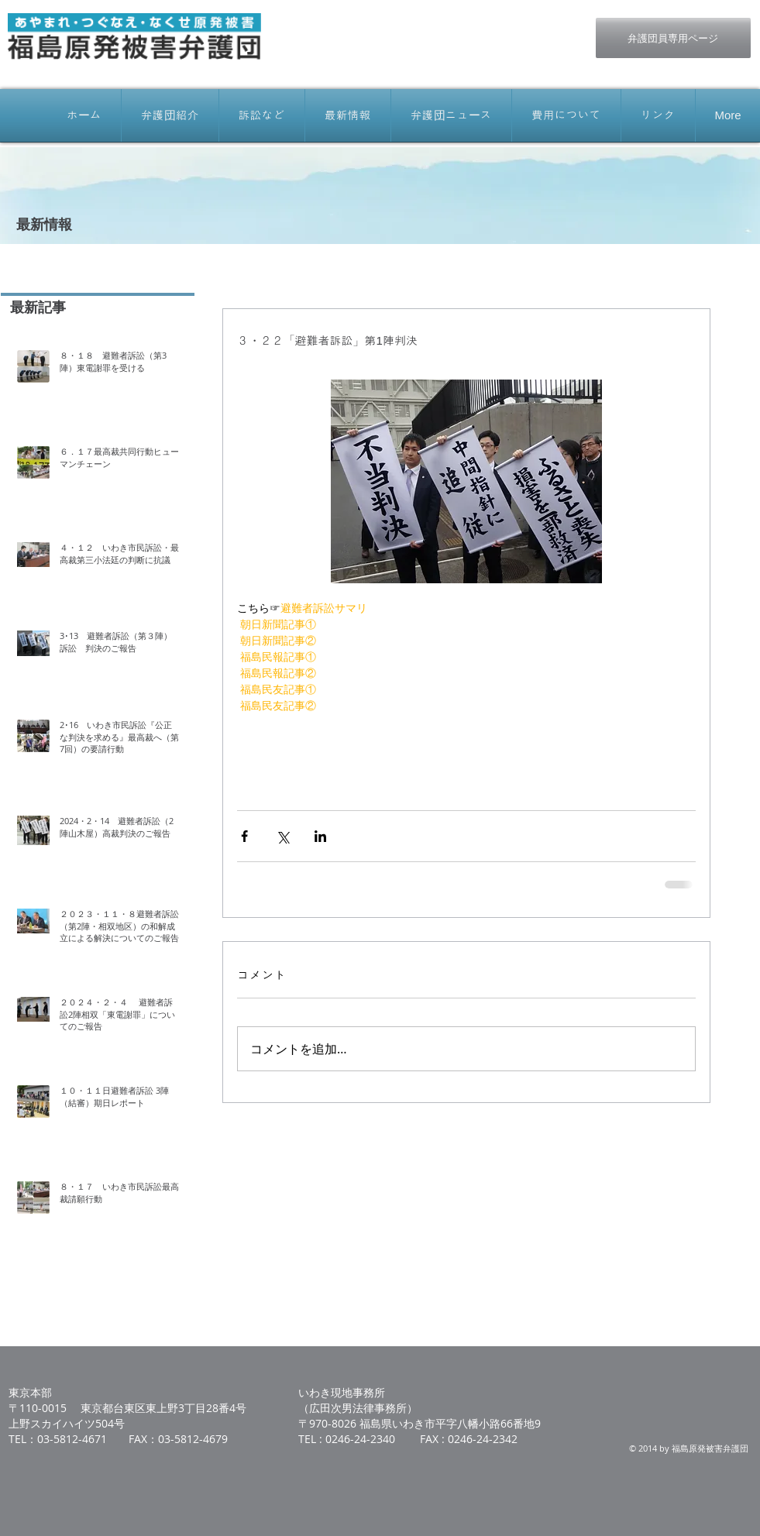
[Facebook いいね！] (469, 25)
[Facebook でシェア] (244, 836)
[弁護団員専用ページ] (673, 38)
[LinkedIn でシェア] (320, 836)
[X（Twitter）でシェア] (282, 836)
